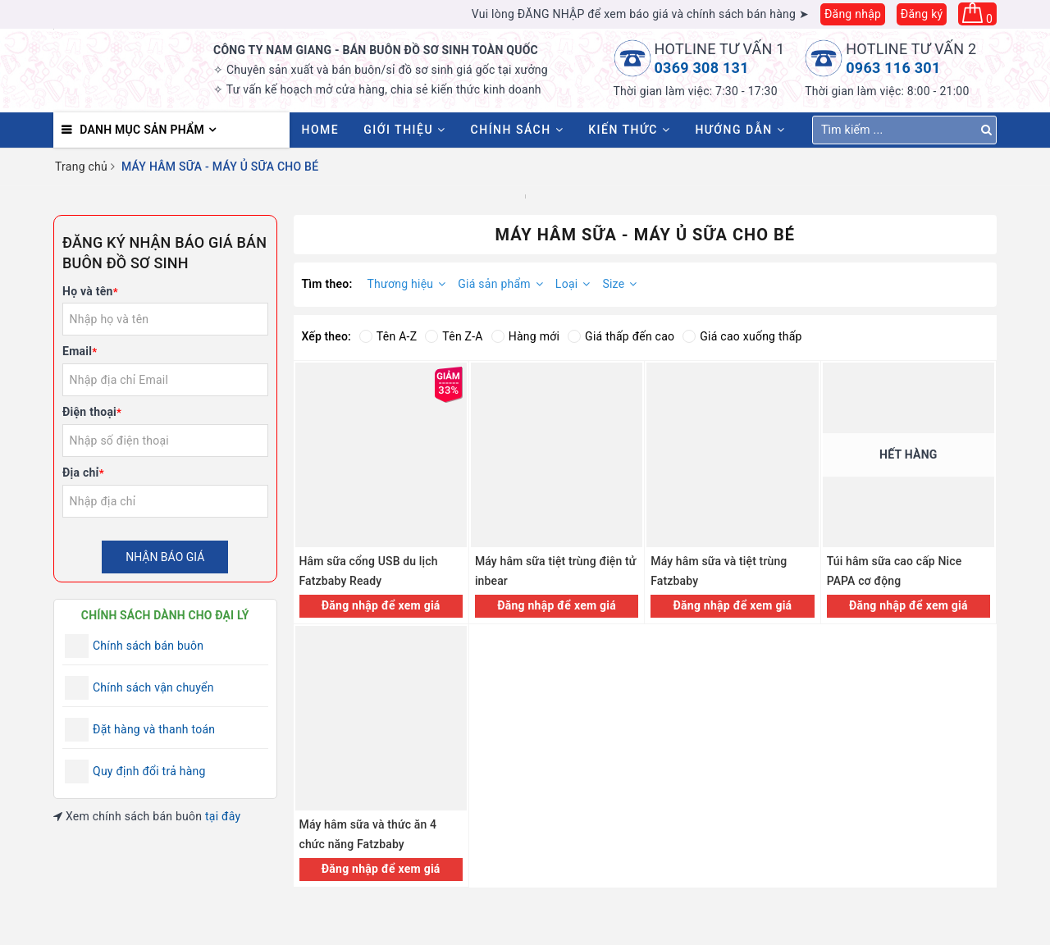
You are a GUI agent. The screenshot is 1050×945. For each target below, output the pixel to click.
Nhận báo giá (165, 557)
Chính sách (517, 129)
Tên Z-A (453, 336)
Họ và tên (90, 291)
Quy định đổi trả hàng (149, 771)
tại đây (222, 816)
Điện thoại (91, 411)
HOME (321, 129)
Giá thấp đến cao (621, 336)
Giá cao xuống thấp (741, 336)
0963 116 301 (893, 67)
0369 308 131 (702, 67)
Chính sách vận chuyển (153, 687)
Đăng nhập (852, 14)
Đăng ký (922, 14)
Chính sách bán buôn (148, 645)
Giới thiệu (404, 129)
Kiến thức (629, 129)
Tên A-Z (388, 336)
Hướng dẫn (740, 129)
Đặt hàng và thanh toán (154, 729)
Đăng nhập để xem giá (381, 605)
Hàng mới (525, 336)
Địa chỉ (83, 472)
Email (79, 351)
